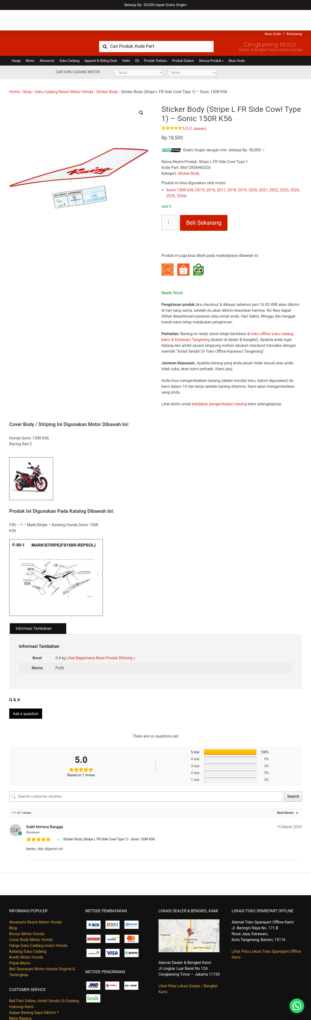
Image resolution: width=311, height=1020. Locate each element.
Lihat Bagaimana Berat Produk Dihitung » (100, 637)
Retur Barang (20, 995)
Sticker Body (107, 71)
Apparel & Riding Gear (100, 40)
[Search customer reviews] (146, 773)
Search (293, 773)
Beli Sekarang (203, 202)
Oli (137, 40)
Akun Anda (272, 13)
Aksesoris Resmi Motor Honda (35, 899)
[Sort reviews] (287, 790)
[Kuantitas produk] (170, 202)
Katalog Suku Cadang (28, 928)
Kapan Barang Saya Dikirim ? (34, 989)
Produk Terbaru (155, 40)
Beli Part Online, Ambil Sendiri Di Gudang (44, 978)
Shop (27, 71)
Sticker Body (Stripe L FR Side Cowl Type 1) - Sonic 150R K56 (109, 816)
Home (14, 71)
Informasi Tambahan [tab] (34, 608)
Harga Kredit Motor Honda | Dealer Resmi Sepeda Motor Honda (44, 25)
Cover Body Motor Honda (31, 916)
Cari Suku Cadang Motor (78, 51)
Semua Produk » (211, 40)
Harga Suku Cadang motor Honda (38, 922)
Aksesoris (47, 40)
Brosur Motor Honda (27, 911)
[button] (141, 92)
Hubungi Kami (21, 983)
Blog (13, 905)
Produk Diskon (183, 40)
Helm (126, 40)
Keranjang (294, 13)
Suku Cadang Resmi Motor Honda (64, 71)
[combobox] (156, 25)
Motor (30, 40)
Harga (16, 40)
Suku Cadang (69, 40)
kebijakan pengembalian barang (219, 383)
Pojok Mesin (20, 940)
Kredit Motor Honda (26, 934)
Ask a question (25, 691)
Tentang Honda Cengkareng (33, 1001)
